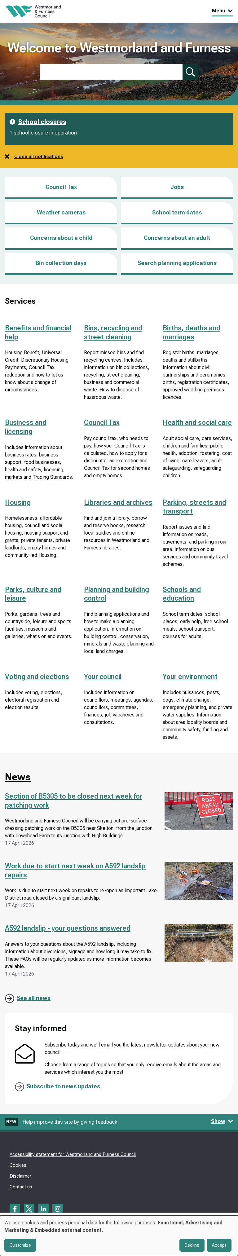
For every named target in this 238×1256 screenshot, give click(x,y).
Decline (192, 1245)
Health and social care (197, 422)
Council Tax (61, 187)
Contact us (21, 1187)
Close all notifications (34, 156)
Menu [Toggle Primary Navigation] (222, 11)
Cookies (18, 1165)
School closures (42, 122)
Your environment (190, 677)
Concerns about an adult (177, 238)
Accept (219, 1245)
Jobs (177, 191)
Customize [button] (20, 1245)
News (18, 777)
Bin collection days (61, 263)
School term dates (177, 212)
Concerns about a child (61, 238)
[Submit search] (190, 72)
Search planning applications (177, 263)
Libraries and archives (118, 502)
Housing (18, 502)
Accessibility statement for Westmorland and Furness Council (73, 1154)
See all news (34, 998)
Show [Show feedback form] (222, 1121)
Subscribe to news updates (63, 1086)
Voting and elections (37, 677)
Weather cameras (61, 212)
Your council (102, 677)
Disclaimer (20, 1176)
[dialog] (119, 1236)
